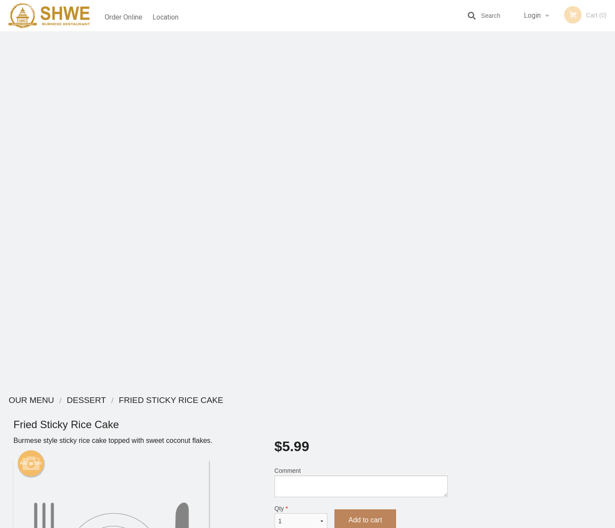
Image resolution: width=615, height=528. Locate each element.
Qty (300, 161)
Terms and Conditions (377, 433)
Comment (361, 126)
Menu (285, 412)
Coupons (361, 412)
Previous (467, 184)
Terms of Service (322, 522)
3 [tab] (531, 240)
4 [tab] (544, 240)
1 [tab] (505, 240)
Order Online (123, 15)
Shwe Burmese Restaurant (150, 400)
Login (532, 15)
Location (168, 15)
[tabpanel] (538, 184)
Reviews (360, 422)
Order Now (538, 50)
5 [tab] (557, 240)
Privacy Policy (367, 443)
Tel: (449, 433)
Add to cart (365, 164)
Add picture (31, 107)
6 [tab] (570, 240)
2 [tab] (518, 240)
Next (608, 184)
